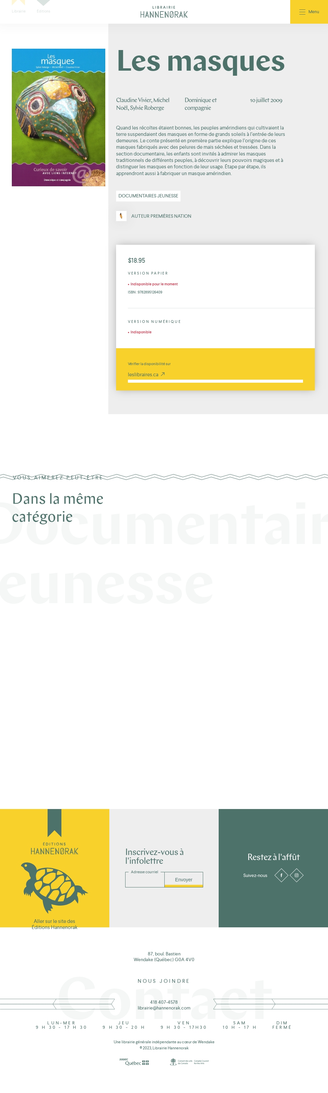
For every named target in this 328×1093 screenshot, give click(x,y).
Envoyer (183, 879)
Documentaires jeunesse (148, 196)
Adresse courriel (144, 872)
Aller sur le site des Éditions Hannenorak (55, 924)
